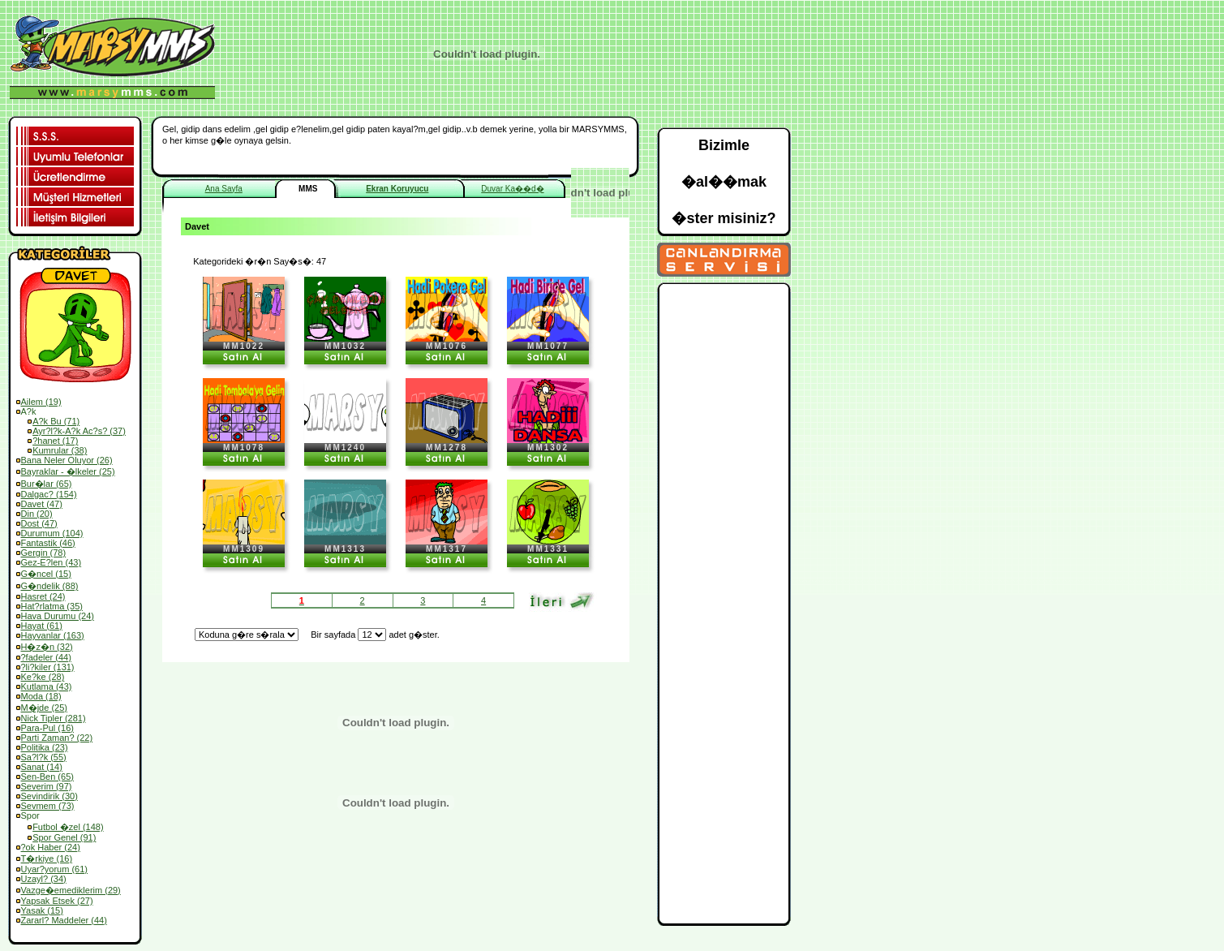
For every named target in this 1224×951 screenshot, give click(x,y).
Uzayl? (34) (44, 879)
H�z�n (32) (47, 647)
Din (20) (37, 514)
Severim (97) (46, 786)
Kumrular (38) (59, 450)
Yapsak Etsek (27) (57, 901)
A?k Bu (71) (55, 421)
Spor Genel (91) (64, 837)
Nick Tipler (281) (53, 718)
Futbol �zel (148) (67, 827)
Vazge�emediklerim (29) (71, 890)
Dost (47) (39, 523)
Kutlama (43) (46, 686)
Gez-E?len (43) (51, 562)
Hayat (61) (41, 625)
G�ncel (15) (46, 574)
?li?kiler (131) (48, 667)
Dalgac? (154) (49, 494)
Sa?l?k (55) (44, 757)
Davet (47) (41, 504)
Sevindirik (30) (49, 796)
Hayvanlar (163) (52, 635)
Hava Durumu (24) (57, 616)
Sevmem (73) (48, 806)
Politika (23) (44, 747)
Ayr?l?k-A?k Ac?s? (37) (79, 431)
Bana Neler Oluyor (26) (67, 460)
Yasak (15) (42, 910)
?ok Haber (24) (50, 847)
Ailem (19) (41, 402)
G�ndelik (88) (50, 586)
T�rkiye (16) (47, 858)
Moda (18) (41, 696)
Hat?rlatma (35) (52, 606)
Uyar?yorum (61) (54, 869)
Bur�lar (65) (46, 483)
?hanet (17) (55, 440)
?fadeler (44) (46, 657)
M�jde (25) (44, 707)
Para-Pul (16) (47, 728)
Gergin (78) (44, 552)
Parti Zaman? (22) (57, 737)
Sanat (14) (41, 767)
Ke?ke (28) (43, 677)
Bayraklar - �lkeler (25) (68, 471)
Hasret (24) (43, 596)
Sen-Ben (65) (47, 776)
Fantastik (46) (48, 543)
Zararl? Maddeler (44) (64, 920)
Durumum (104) (52, 533)
